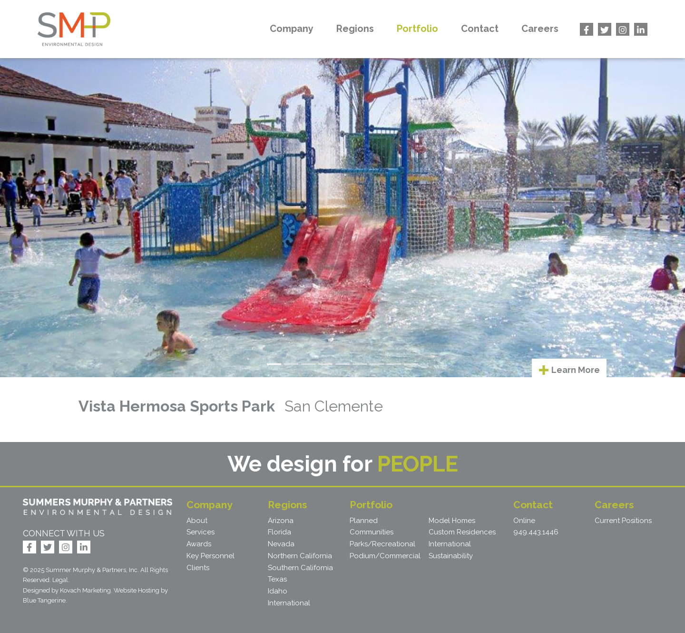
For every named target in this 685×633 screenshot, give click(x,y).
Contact (480, 28)
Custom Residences (462, 532)
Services (200, 532)
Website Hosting (136, 590)
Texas (277, 579)
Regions (355, 28)
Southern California (300, 567)
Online (524, 520)
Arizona (281, 520)
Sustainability (451, 556)
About (196, 520)
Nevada (281, 544)
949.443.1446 (535, 532)
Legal (60, 579)
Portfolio (417, 28)
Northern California (300, 556)
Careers (539, 28)
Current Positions (623, 520)
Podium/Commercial (385, 556)
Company (291, 28)
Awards (198, 544)
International (289, 603)
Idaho (277, 591)
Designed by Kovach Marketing (67, 590)
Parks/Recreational (382, 544)
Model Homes (452, 520)
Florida (279, 532)
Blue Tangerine (44, 600)
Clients (197, 567)
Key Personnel (210, 556)
